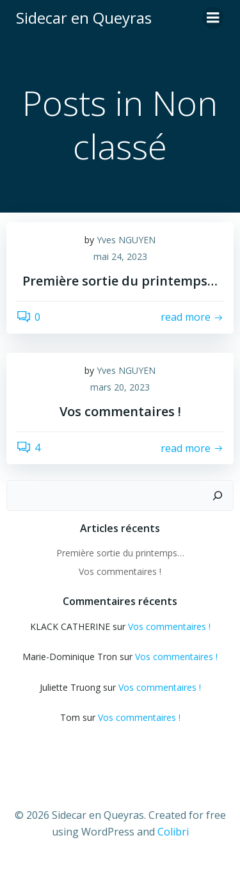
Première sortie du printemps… (120, 553)
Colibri (173, 832)
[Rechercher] (217, 495)
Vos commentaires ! (120, 571)
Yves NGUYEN (126, 240)
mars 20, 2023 (120, 387)
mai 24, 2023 (120, 256)
